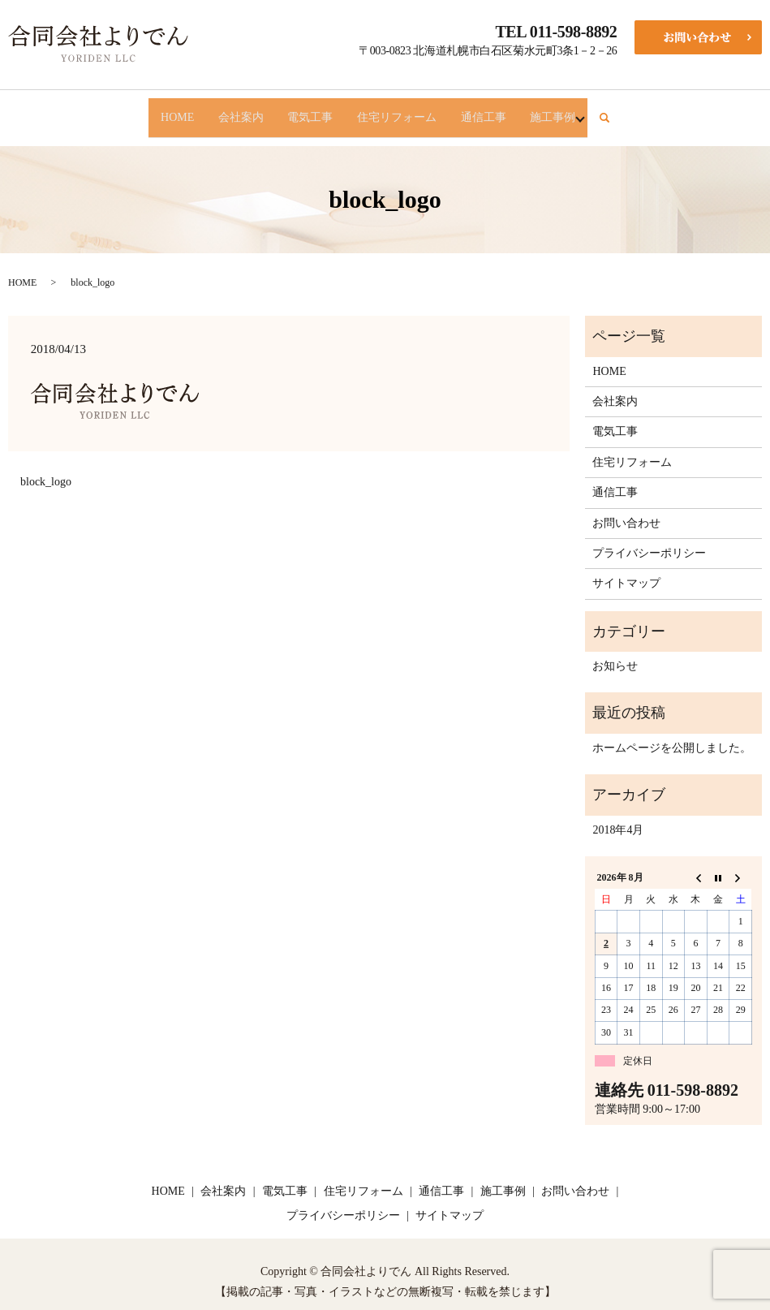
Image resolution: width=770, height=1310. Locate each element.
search (642, 111)
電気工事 (306, 110)
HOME (153, 110)
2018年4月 (617, 815)
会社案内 (226, 110)
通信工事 (499, 110)
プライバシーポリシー (649, 538)
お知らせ (615, 651)
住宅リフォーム (402, 110)
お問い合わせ (626, 508)
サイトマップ (626, 569)
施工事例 (578, 110)
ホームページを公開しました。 (671, 733)
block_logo (45, 467)
